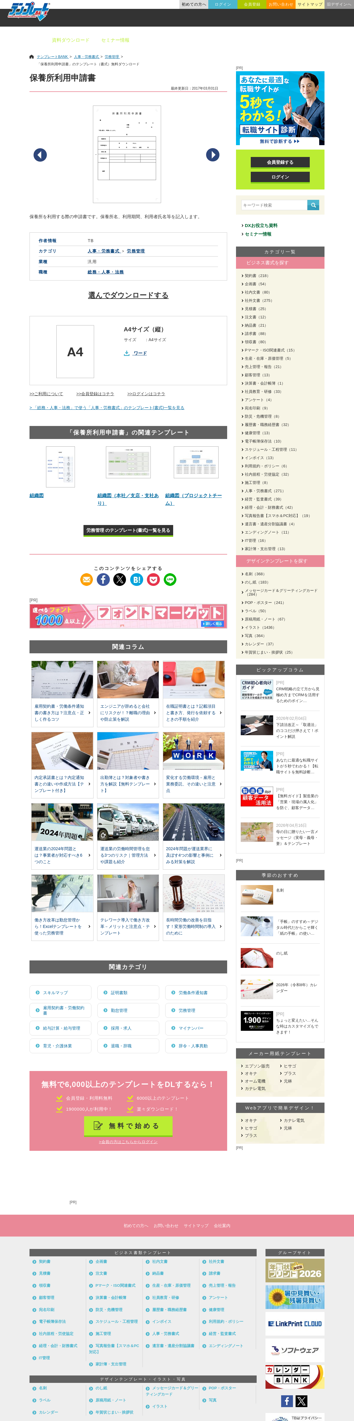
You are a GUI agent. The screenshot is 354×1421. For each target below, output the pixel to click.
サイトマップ (310, 4)
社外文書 (216, 1261)
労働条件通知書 (193, 992)
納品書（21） (256, 325)
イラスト (160, 1406)
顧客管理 (46, 1297)
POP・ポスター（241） (265, 603)
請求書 (214, 1273)
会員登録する (280, 162)
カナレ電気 (255, 1088)
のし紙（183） (258, 582)
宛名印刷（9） (257, 408)
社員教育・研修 (165, 1297)
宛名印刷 (46, 1309)
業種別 (250, 40)
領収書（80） (256, 342)
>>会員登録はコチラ (95, 393)
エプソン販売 (257, 1066)
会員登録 (252, 4)
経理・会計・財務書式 (58, 1346)
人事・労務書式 (165, 1333)
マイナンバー (191, 1028)
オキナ (251, 1073)
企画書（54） (256, 284)
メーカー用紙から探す (321, 40)
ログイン (223, 4)
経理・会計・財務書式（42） (270, 507)
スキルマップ (55, 992)
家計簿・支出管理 (111, 1364)
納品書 (158, 1273)
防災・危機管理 (109, 1309)
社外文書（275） (259, 300)
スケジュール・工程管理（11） (272, 449)
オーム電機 (255, 1081)
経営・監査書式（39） (264, 499)
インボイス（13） (260, 458)
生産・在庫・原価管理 (171, 1285)
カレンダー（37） (260, 644)
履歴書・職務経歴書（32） (268, 425)
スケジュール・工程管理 (117, 1321)
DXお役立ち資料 (261, 225)
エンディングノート (226, 1346)
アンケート (218, 1297)
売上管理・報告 (222, 1285)
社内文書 (160, 1261)
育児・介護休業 (57, 1046)
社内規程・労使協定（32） (268, 474)
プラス (290, 1073)
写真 (213, 1400)
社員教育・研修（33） (264, 391)
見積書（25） (256, 309)
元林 (288, 1081)
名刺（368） (256, 574)
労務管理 (187, 1010)
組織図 (37, 495)
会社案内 (222, 1225)
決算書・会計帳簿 (111, 1297)
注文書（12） (256, 317)
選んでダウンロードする (128, 295)
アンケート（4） (259, 400)
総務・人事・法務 (106, 272)
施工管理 (103, 1333)
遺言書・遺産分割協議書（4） (271, 524)
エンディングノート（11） (268, 532)
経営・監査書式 (222, 1333)
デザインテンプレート (206, 40)
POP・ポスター (222, 1388)
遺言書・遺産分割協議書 (173, 1346)
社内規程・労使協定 (56, 1333)
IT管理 (44, 1358)
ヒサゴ (290, 1066)
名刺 (43, 1388)
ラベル (44, 1400)
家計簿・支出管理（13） (266, 549)
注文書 (101, 1273)
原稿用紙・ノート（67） (266, 619)
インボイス (161, 1321)
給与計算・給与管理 (61, 1028)
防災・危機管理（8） (263, 416)
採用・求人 (121, 1028)
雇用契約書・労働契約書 (63, 1010)
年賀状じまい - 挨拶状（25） (270, 652)
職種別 (277, 40)
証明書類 (119, 992)
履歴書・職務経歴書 (169, 1309)
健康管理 (216, 1309)
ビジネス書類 (155, 40)
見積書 (44, 1273)
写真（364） (256, 636)
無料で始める (135, 1126)
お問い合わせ (281, 4)
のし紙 (101, 1388)
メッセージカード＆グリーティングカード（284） (281, 592)
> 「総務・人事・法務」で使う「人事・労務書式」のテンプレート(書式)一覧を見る (107, 407)
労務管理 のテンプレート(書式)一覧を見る (128, 530)
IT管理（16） (256, 540)
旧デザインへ (339, 4)
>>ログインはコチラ (146, 393)
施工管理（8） (257, 483)
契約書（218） (258, 276)
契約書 (44, 1261)
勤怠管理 (119, 1010)
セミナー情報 (115, 40)
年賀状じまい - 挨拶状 (115, 1412)
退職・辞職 (121, 1046)
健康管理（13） (258, 433)
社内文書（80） (258, 292)
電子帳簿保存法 (52, 1321)
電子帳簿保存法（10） (264, 441)
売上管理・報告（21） (264, 367)
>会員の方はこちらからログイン (128, 1142)
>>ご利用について (46, 393)
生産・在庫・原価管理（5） (269, 358)
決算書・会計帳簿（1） (265, 383)
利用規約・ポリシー (226, 1321)
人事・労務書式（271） (265, 491)
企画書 (101, 1261)
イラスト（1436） (260, 627)
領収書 (44, 1285)
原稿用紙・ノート (111, 1400)
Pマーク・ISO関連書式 (115, 1285)
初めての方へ (194, 4)
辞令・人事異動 (193, 1046)
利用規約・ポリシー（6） (267, 466)
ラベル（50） (256, 611)
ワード (140, 353)
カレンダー (48, 1412)
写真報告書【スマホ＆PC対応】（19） (278, 516)
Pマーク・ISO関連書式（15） (271, 350)
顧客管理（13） (258, 375)
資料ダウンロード (71, 40)
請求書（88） (256, 334)
